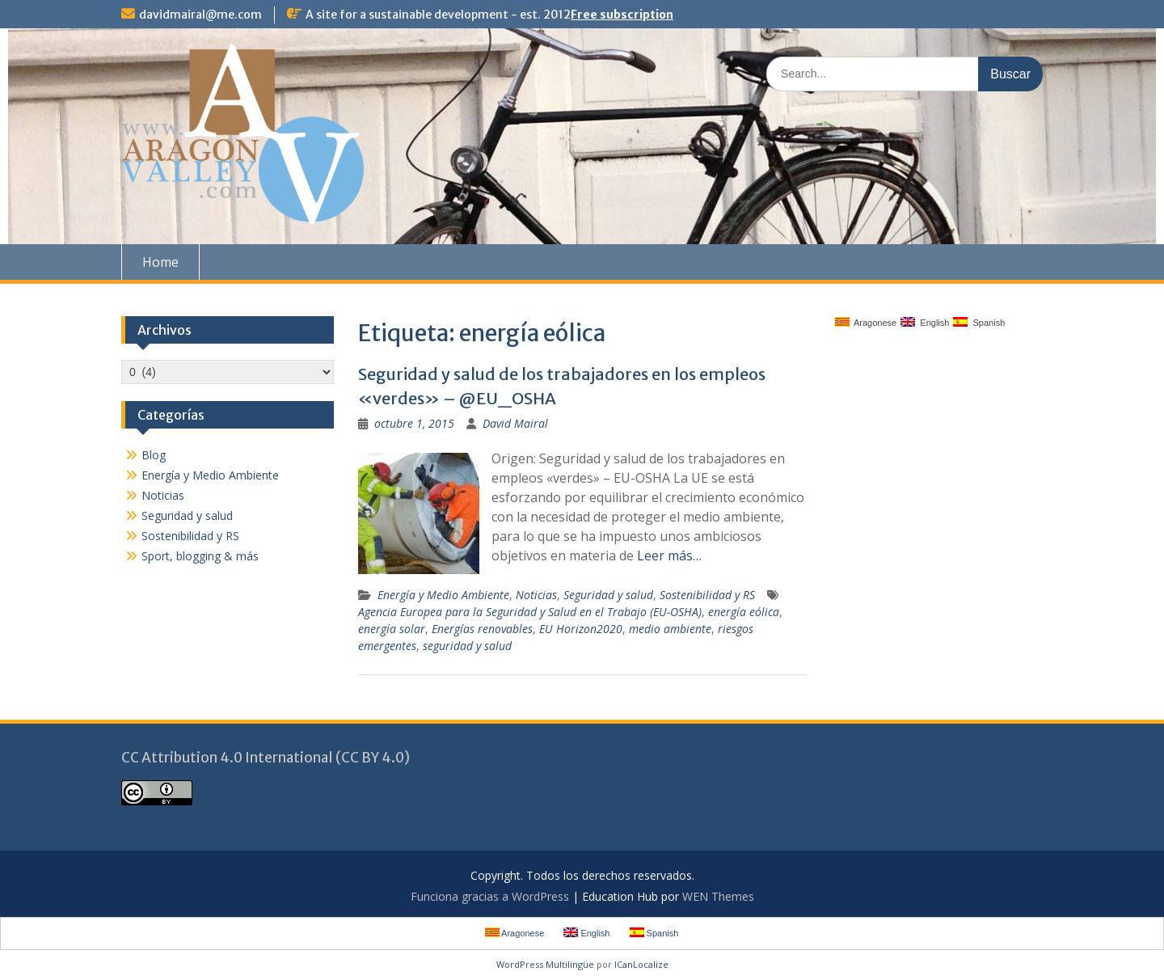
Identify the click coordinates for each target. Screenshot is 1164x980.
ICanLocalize (641, 964)
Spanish (979, 322)
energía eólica (743, 611)
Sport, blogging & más (200, 556)
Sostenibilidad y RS (707, 594)
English (924, 322)
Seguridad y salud (608, 594)
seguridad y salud (467, 645)
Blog (153, 455)
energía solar (391, 628)
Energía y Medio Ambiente (443, 594)
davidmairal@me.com (200, 14)
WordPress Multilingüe (545, 964)
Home (160, 262)
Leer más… (669, 555)
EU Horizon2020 (580, 628)
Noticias (536, 594)
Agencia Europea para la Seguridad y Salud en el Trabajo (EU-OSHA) (530, 611)
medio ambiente (670, 628)
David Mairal (515, 423)
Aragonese (866, 322)
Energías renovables (482, 628)
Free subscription (622, 14)
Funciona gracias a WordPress (490, 896)
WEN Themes (718, 896)
